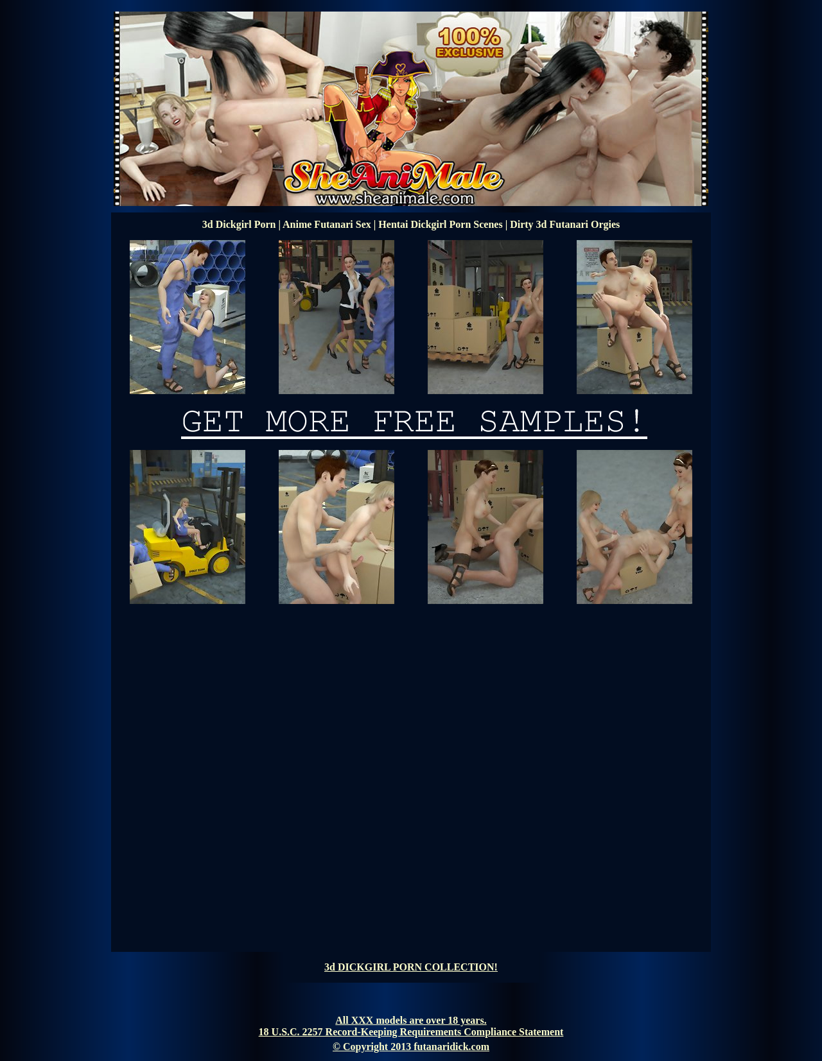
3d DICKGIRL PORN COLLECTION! (411, 967)
